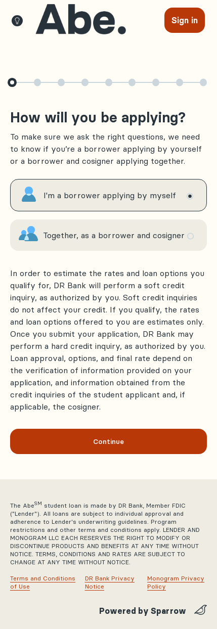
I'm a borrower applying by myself (110, 195)
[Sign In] (184, 20)
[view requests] (80, 19)
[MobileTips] (20, 20)
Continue (108, 441)
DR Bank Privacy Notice (110, 582)
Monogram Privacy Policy (175, 582)
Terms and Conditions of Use (42, 582)
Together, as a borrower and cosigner (114, 235)
